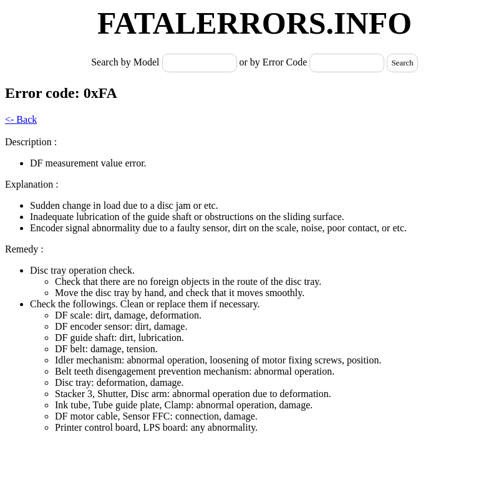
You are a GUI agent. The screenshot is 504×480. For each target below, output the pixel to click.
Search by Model (126, 62)
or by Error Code (273, 62)
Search (402, 62)
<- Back (21, 119)
